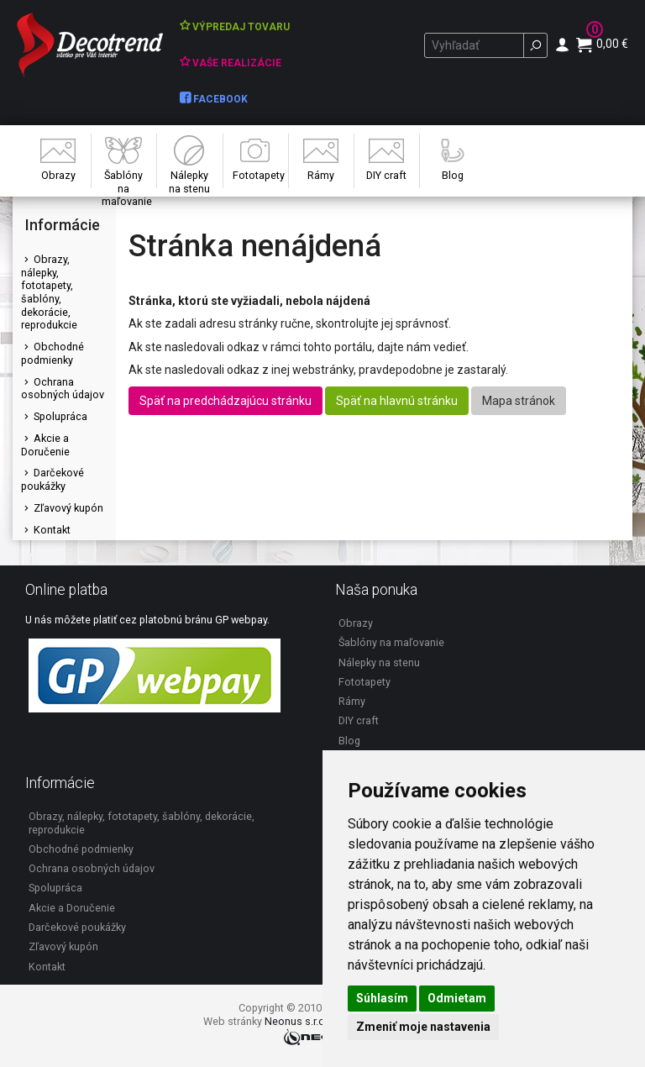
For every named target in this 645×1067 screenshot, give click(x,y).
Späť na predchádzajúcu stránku (225, 400)
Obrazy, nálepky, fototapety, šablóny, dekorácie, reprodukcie (49, 292)
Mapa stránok (518, 400)
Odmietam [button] (456, 998)
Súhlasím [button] (382, 998)
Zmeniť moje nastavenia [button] (423, 1026)
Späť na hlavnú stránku (397, 400)
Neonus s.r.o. (296, 1021)
